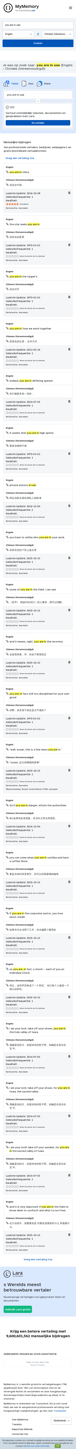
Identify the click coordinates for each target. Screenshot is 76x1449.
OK (57, 1446)
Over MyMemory (20, 1419)
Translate (17, 1424)
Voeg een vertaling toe (19, 158)
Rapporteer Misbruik (22, 1429)
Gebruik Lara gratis (17, 1309)
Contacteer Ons (20, 1434)
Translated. (60, 1410)
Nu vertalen (38, 122)
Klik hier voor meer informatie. (36, 1446)
